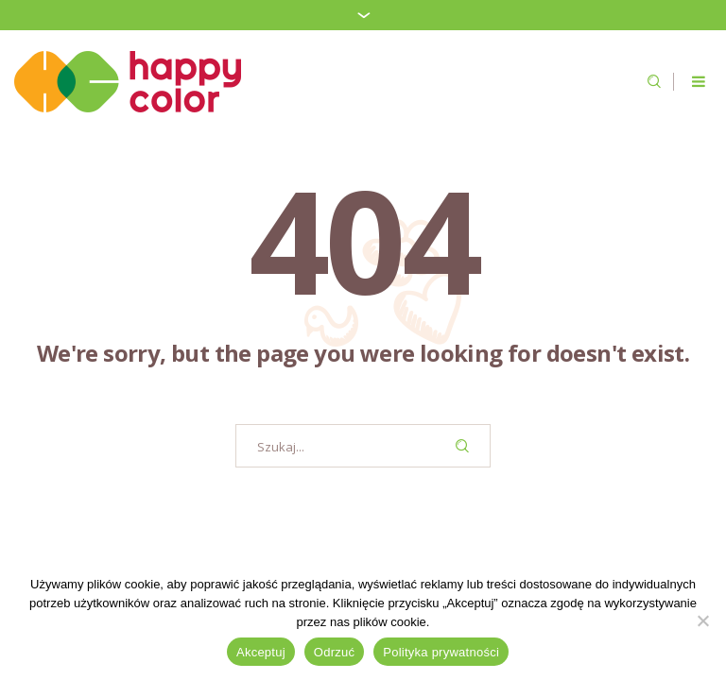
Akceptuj (260, 652)
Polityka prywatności (441, 652)
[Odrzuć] (702, 620)
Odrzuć (334, 652)
